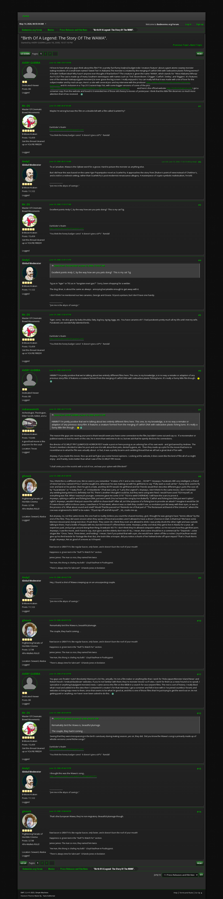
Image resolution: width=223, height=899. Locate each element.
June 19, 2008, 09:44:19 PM (60, 768)
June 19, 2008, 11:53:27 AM (60, 204)
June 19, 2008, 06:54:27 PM (60, 577)
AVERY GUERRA (31, 63)
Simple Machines (41, 893)
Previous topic (181, 45)
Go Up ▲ (198, 892)
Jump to (157, 874)
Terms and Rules (186, 892)
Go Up (23, 863)
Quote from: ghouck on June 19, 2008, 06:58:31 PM (76, 718)
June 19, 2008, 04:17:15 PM (60, 409)
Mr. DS (26, 106)
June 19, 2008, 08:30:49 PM (60, 713)
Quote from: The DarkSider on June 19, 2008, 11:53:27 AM (79, 265)
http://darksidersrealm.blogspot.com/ (67, 130)
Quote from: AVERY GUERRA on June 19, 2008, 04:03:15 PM (79, 415)
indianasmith (30, 409)
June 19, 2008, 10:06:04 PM (60, 811)
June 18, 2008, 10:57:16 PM (60, 63)
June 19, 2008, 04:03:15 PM (60, 370)
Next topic (196, 45)
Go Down (25, 54)
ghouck (26, 476)
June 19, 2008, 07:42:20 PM (60, 674)
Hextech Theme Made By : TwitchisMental (38, 896)
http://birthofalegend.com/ (179, 88)
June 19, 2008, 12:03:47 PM (60, 314)
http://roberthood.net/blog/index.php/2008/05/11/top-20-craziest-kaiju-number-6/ (90, 88)
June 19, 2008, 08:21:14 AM (60, 161)
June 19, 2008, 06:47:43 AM (60, 106)
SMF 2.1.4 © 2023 (27, 893)
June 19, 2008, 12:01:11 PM (60, 260)
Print (200, 54)
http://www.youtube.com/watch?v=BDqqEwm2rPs (73, 776)
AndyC (26, 161)
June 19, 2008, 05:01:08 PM (60, 476)
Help (176, 892)
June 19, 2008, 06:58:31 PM (60, 620)
